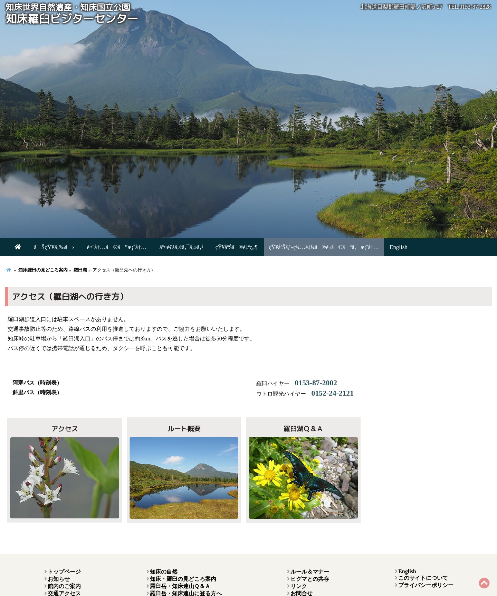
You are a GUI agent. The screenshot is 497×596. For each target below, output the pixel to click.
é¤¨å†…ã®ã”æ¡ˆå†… (110, 247)
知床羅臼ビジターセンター (72, 14)
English (385, 247)
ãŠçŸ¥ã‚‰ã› (51, 247)
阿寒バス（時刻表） (37, 383)
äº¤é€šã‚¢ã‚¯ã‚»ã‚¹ (170, 247)
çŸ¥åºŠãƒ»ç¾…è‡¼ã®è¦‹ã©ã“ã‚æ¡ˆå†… (311, 247)
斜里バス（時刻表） (37, 392)
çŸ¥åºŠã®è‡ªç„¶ (224, 247)
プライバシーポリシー (425, 585)
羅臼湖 (80, 270)
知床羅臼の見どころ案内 (43, 270)
